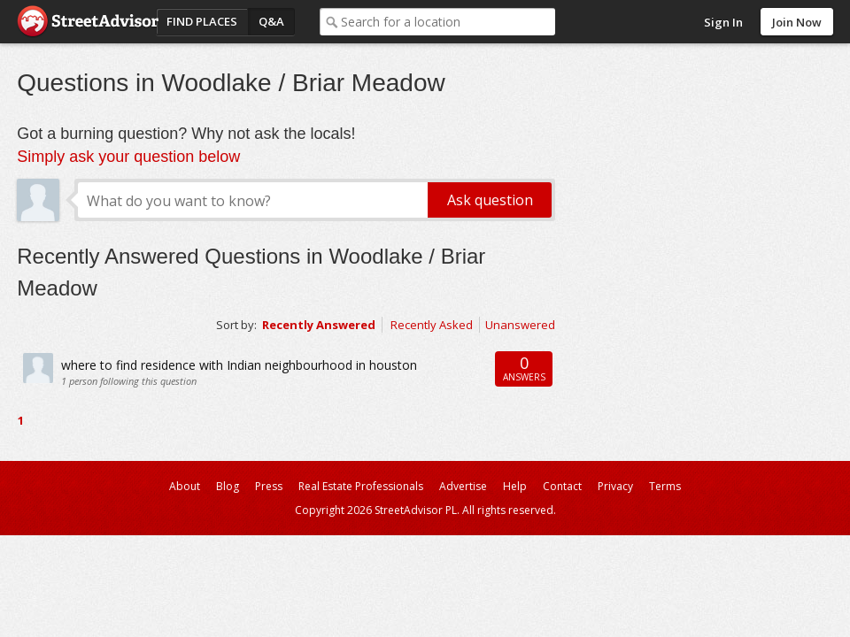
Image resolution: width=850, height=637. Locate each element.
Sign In (723, 22)
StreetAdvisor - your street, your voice (87, 21)
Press (268, 486)
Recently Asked (431, 325)
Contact (562, 486)
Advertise (463, 486)
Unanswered (520, 325)
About (184, 486)
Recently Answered (318, 325)
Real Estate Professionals (360, 486)
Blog (227, 486)
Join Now (797, 22)
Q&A (271, 21)
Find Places (201, 21)
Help (515, 486)
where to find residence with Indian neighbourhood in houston (239, 365)
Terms (665, 486)
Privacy (615, 486)
